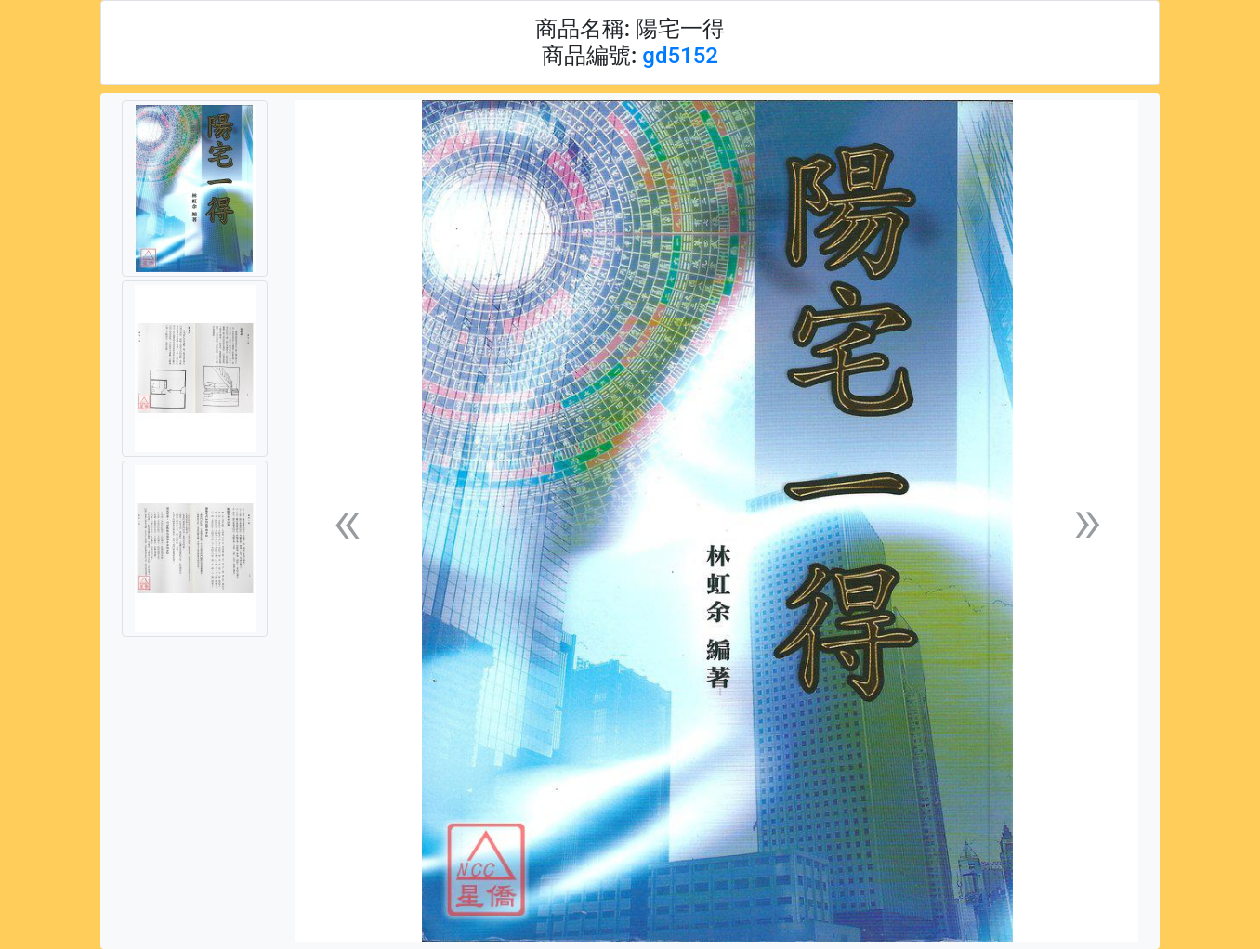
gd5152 (680, 56)
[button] (347, 521)
